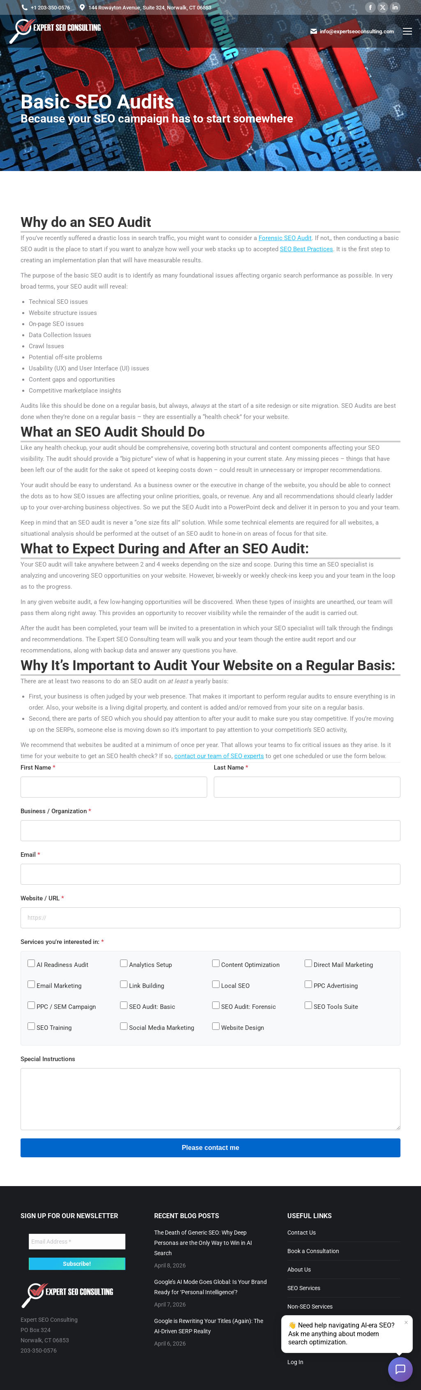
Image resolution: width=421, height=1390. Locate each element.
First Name (38, 767)
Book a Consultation (313, 1251)
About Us (299, 1269)
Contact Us (301, 1232)
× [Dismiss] (406, 1323)
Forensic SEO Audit (285, 238)
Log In (295, 1362)
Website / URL (42, 898)
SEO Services (303, 1288)
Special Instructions (48, 1059)
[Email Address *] (77, 1241)
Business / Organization (56, 811)
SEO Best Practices (306, 249)
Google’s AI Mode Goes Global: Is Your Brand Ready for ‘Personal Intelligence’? (210, 1287)
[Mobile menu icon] (407, 31)
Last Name (231, 767)
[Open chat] (400, 1369)
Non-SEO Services (310, 1306)
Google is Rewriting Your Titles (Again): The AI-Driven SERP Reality (208, 1326)
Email (30, 854)
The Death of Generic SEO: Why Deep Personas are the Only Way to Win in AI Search (203, 1242)
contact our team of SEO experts (219, 756)
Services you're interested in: (62, 942)
